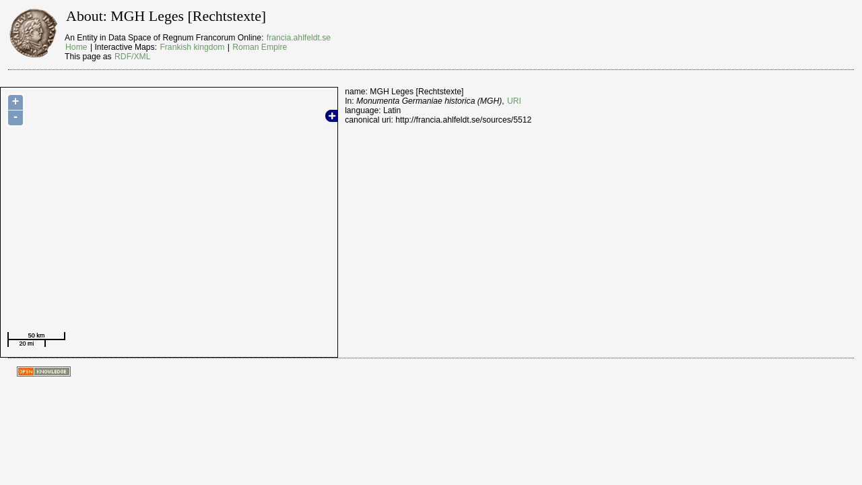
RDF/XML (132, 56)
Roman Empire (259, 47)
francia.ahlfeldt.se (299, 37)
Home (76, 47)
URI (514, 101)
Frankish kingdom (192, 47)
